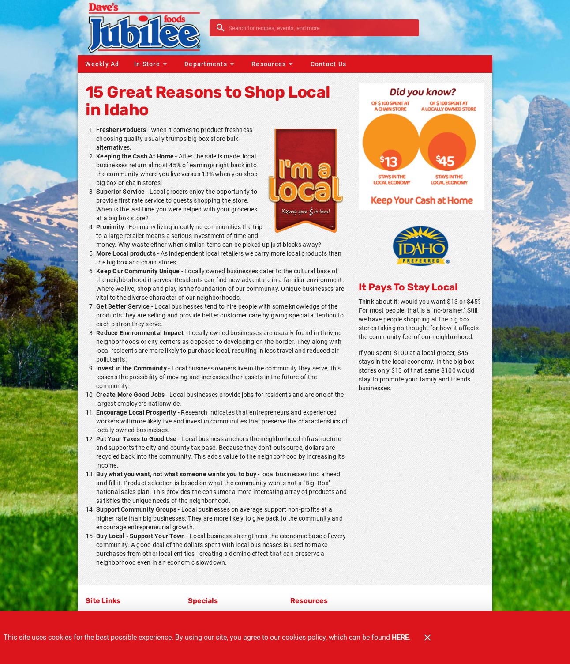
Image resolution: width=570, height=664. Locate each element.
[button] (152, 64)
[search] (320, 28)
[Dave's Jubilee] (146, 27)
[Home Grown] (421, 246)
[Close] (427, 637)
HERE (400, 637)
